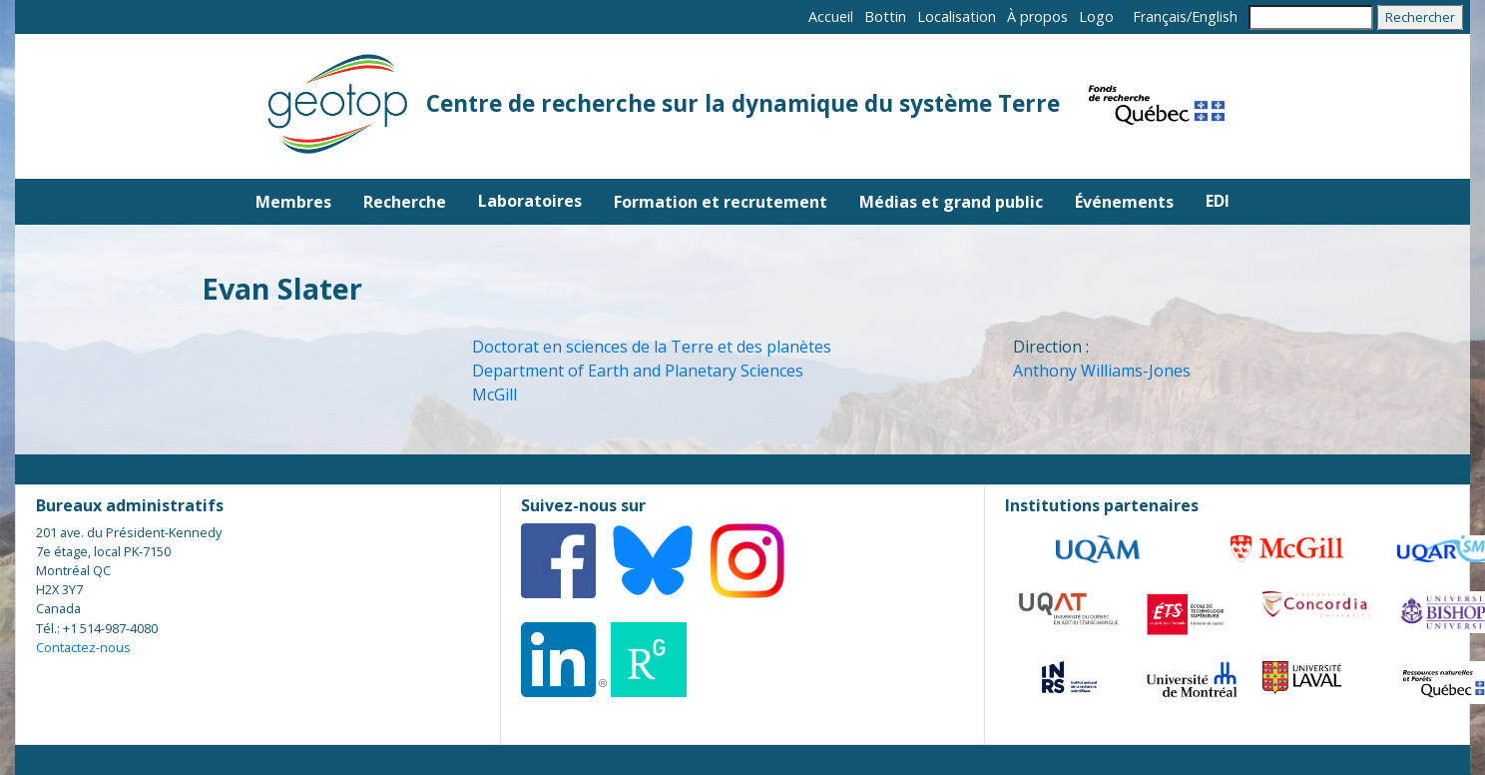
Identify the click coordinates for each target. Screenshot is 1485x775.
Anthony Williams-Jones (1102, 371)
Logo (1096, 16)
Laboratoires (530, 201)
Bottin (885, 16)
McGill (494, 394)
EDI (1218, 201)
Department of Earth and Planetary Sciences (637, 371)
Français (1160, 16)
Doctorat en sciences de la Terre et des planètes (651, 347)
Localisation (956, 16)
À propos (1037, 16)
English (1215, 16)
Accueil (830, 16)
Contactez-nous (83, 647)
